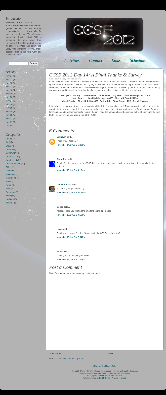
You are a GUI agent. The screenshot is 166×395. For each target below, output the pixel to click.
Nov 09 (9, 94)
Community (11, 153)
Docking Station (13, 164)
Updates (10, 199)
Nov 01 (9, 122)
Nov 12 (9, 83)
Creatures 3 (11, 160)
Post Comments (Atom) (72, 358)
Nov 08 (9, 97)
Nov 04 (9, 111)
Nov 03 (9, 115)
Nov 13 (9, 79)
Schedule (137, 60)
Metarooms (11, 178)
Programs (10, 192)
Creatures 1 (11, 156)
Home (111, 353)
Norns (8, 185)
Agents (9, 139)
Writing (9, 203)
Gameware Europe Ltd (101, 373)
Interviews (10, 174)
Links (116, 60)
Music (8, 181)
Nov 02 (9, 119)
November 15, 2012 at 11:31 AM (71, 192)
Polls (8, 188)
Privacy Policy (111, 366)
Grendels (10, 171)
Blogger (124, 378)
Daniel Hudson (64, 184)
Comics (9, 149)
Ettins (8, 167)
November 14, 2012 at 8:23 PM (71, 145)
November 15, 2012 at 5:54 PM (71, 237)
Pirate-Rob (62, 159)
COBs (8, 146)
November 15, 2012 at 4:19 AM (71, 170)
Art (7, 142)
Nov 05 (9, 108)
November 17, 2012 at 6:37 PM (71, 259)
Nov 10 (9, 90)
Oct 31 (9, 126)
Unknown (61, 137)
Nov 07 (9, 101)
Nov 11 (9, 86)
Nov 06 (9, 104)
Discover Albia (99, 366)
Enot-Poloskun (104, 378)
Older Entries (55, 353)
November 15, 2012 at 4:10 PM (71, 215)
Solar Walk (119, 376)
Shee (8, 196)
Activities (72, 60)
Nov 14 (9, 76)
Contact (95, 60)
